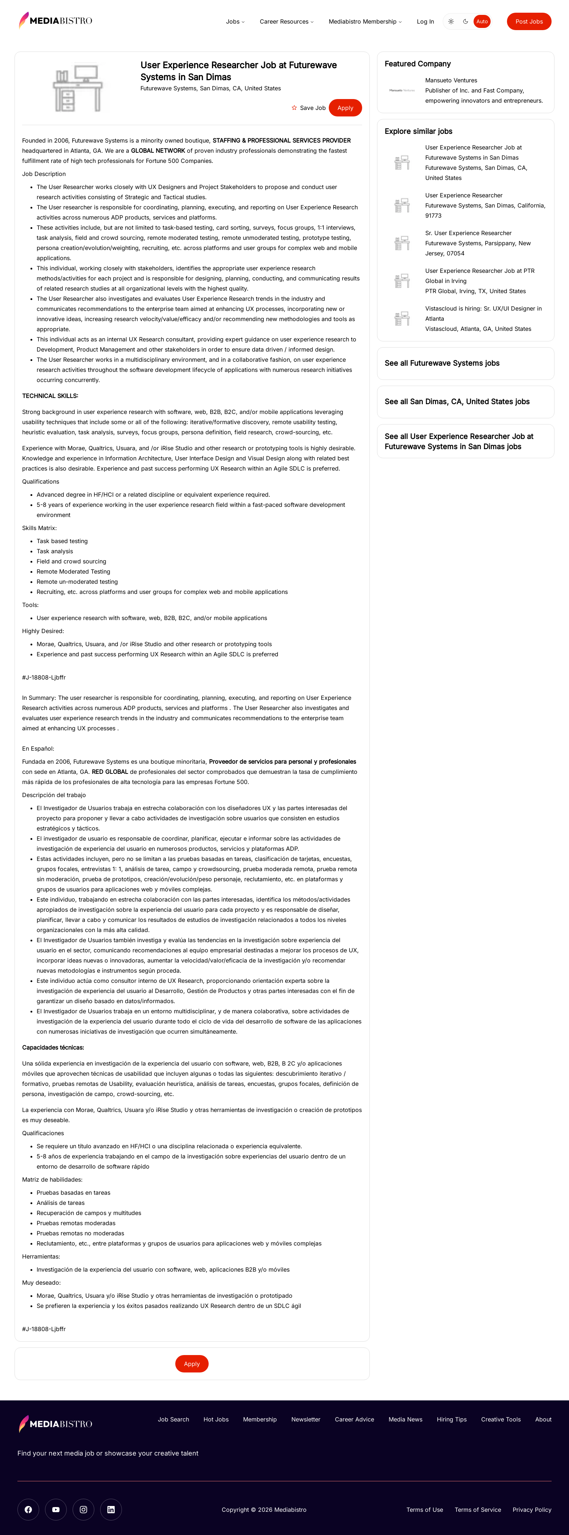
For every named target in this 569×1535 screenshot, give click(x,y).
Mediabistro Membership (365, 21)
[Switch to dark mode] (465, 21)
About (543, 1419)
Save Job (308, 107)
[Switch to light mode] (451, 21)
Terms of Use (424, 1509)
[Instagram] (83, 1509)
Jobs (235, 21)
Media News (405, 1419)
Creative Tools (501, 1419)
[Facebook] (28, 1509)
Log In (425, 21)
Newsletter (305, 1419)
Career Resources (287, 21)
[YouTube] (56, 1509)
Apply (345, 107)
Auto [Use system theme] (482, 21)
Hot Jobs (216, 1419)
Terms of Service (478, 1509)
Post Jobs (529, 21)
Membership (260, 1419)
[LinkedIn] (111, 1509)
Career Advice (354, 1419)
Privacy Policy (532, 1509)
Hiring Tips (452, 1419)
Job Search (173, 1419)
